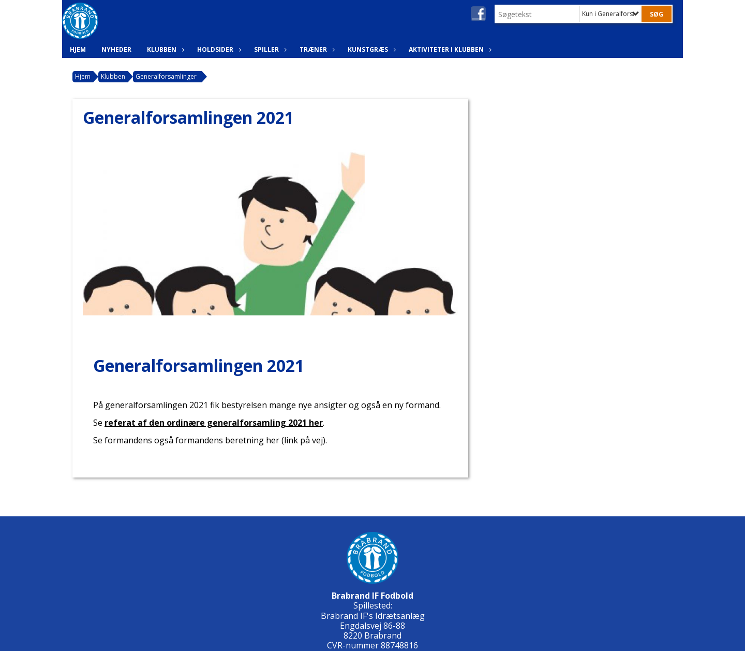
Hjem (78, 49)
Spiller (269, 49)
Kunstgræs (370, 49)
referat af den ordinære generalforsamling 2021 (214, 422)
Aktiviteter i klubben (449, 49)
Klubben (164, 49)
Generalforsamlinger (166, 76)
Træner (316, 49)
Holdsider (218, 49)
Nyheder (116, 49)
